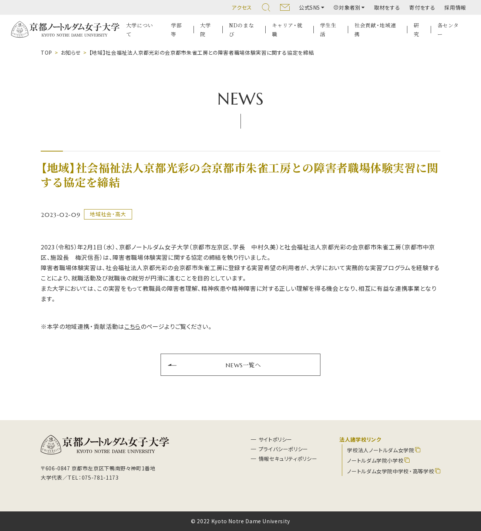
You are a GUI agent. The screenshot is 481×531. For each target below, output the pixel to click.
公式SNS (309, 7)
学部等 (176, 29)
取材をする (387, 7)
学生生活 (328, 29)
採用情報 (455, 7)
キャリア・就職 (287, 29)
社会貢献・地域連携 (375, 29)
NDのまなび (241, 29)
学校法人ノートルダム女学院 (380, 450)
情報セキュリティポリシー (288, 458)
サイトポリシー (275, 439)
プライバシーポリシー (283, 449)
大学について (139, 29)
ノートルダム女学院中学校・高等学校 (390, 471)
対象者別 (347, 7)
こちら (132, 326)
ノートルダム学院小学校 (375, 460)
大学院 (205, 29)
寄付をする (422, 7)
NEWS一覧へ (243, 364)
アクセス (242, 7)
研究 (416, 29)
